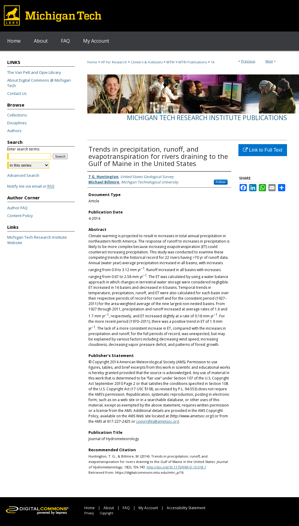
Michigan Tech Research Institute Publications (207, 117)
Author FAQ (17, 207)
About (108, 507)
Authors (14, 130)
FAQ (126, 507)
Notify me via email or (31, 186)
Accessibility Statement (186, 507)
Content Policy (20, 215)
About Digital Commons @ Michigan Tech (39, 82)
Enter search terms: (23, 149)
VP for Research (114, 62)
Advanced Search (23, 175)
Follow (221, 182)
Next (269, 61)
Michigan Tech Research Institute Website (37, 239)
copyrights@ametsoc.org (157, 421)
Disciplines (17, 122)
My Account (148, 507)
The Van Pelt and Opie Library (34, 72)
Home (92, 62)
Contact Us (17, 93)
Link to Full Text (262, 150)
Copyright (106, 513)
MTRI (170, 62)
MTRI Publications (192, 62)
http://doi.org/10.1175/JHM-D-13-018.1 (176, 467)
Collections (17, 115)
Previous (248, 61)
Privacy (89, 513)
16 (212, 62)
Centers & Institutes (147, 62)
